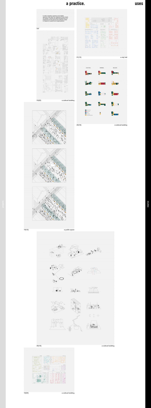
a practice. (75, 3)
